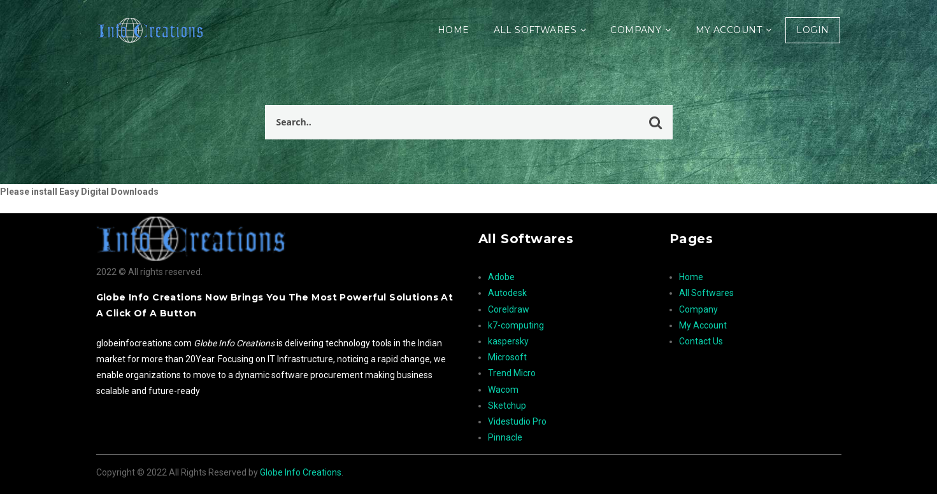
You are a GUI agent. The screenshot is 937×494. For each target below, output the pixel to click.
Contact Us (701, 341)
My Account (729, 30)
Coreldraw (508, 309)
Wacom (503, 390)
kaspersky (508, 341)
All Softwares (535, 30)
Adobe (501, 277)
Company (635, 30)
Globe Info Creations (300, 472)
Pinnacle (505, 437)
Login (812, 30)
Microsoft (507, 357)
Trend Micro (512, 373)
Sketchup (507, 405)
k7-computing (516, 325)
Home (453, 30)
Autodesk (507, 293)
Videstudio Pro (517, 421)
